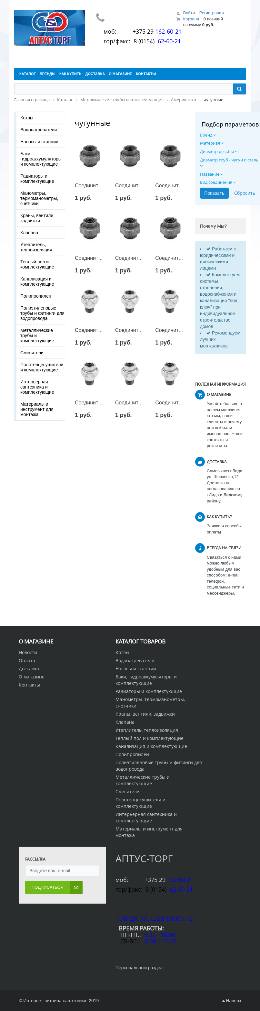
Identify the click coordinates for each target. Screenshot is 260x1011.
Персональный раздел (139, 967)
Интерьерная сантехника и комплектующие (37, 387)
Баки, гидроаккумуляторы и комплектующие (41, 159)
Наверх (231, 1000)
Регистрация (211, 12)
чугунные (92, 122)
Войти (189, 12)
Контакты (29, 685)
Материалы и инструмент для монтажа (37, 409)
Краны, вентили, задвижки (37, 218)
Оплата (27, 660)
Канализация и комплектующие (37, 281)
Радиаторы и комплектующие (37, 178)
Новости (28, 652)
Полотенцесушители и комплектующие (41, 367)
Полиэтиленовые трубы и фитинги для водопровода (42, 313)
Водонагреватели (38, 129)
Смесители (32, 352)
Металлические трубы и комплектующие (37, 335)
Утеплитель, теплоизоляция (36, 247)
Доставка (29, 668)
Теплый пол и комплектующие (37, 264)
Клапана (29, 232)
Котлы (26, 117)
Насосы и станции (39, 141)
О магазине (32, 677)
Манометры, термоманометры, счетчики (39, 198)
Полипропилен (35, 296)
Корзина (191, 18)
